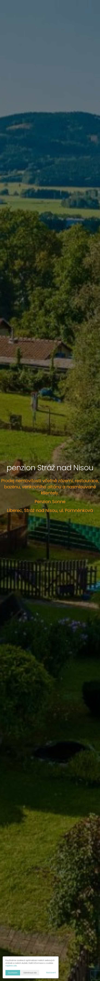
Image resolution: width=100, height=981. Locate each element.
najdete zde (11, 965)
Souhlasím (12, 972)
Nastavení (51, 972)
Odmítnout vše (30, 972)
